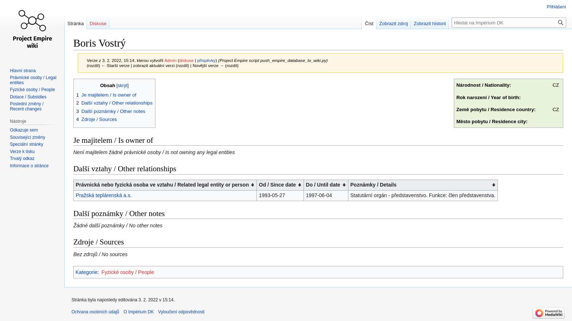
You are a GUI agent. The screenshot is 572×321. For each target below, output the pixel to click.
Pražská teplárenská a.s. (104, 195)
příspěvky (206, 60)
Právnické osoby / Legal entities (33, 80)
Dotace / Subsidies (28, 96)
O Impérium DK (139, 311)
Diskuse (98, 23)
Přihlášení (556, 6)
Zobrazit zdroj (393, 23)
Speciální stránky (26, 144)
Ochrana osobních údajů (95, 311)
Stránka (75, 23)
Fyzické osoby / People (127, 272)
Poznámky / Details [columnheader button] (373, 185)
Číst (369, 23)
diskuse (186, 60)
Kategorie (86, 272)
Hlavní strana (23, 70)
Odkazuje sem (24, 130)
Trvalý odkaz (22, 158)
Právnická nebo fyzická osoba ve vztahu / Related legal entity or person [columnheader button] (162, 185)
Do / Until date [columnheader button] (323, 185)
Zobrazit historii (430, 23)
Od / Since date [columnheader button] (277, 185)
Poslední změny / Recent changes (26, 106)
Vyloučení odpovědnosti (181, 311)
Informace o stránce (29, 165)
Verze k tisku (22, 151)
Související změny (27, 137)
